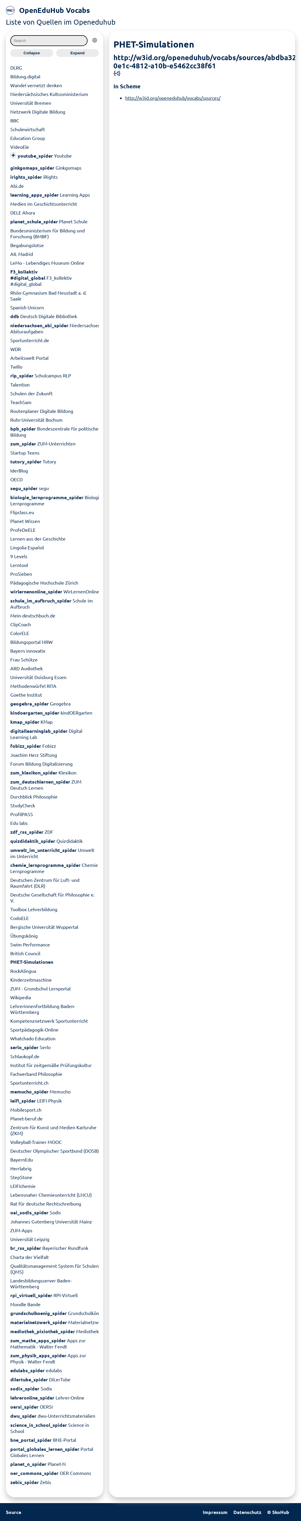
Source (13, 1512)
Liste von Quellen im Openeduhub (61, 22)
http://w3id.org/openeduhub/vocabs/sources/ (172, 97)
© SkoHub (278, 1512)
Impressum (215, 1512)
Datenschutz (247, 1512)
